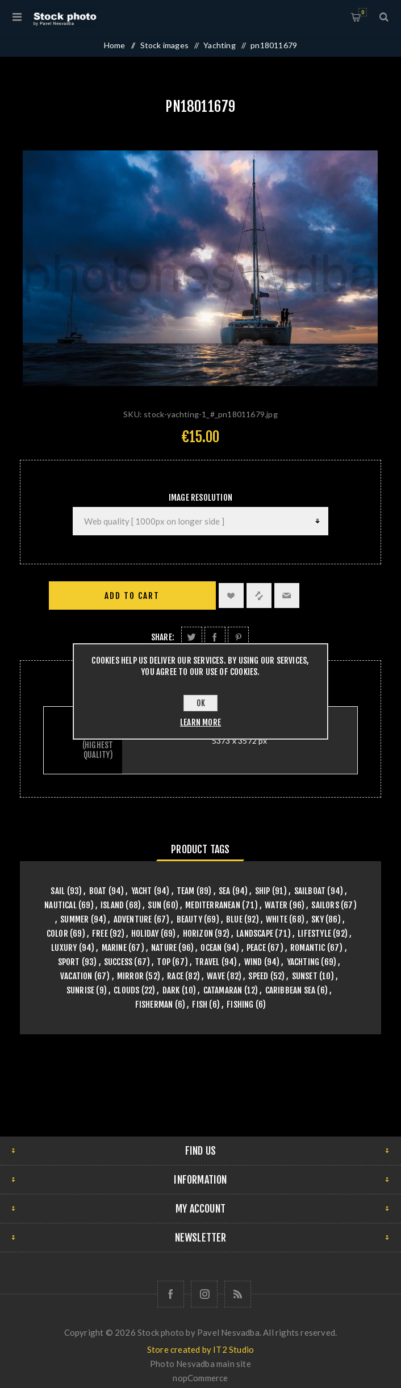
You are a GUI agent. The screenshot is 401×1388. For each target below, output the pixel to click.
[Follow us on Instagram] (204, 1294)
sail (58, 891)
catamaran (223, 990)
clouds (126, 990)
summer (74, 919)
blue (234, 919)
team (186, 891)
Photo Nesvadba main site (200, 1363)
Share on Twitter (191, 637)
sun (154, 905)
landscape (254, 933)
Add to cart (132, 595)
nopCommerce (200, 1378)
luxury (64, 947)
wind (253, 962)
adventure (133, 919)
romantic (307, 947)
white (276, 919)
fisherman (154, 1004)
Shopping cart (362, 12)
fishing (240, 1004)
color (57, 933)
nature (164, 947)
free (100, 933)
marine (114, 947)
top (163, 962)
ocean (211, 947)
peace (256, 947)
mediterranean (212, 905)
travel (207, 962)
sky (317, 919)
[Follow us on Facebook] (170, 1294)
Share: (162, 637)
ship (262, 891)
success (118, 962)
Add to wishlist (231, 595)
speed (258, 976)
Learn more (200, 722)
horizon (198, 933)
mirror (130, 976)
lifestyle (314, 933)
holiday (144, 933)
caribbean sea (290, 990)
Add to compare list (259, 595)
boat (98, 891)
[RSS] (237, 1294)
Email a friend (286, 595)
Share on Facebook (214, 637)
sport (69, 962)
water (276, 905)
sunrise (80, 990)
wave (216, 976)
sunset (305, 976)
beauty (189, 919)
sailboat (310, 891)
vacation (76, 976)
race (175, 976)
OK (201, 703)
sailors (325, 905)
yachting (303, 962)
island (112, 905)
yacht (141, 891)
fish (199, 1004)
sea (225, 891)
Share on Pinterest (238, 637)
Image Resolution (200, 497)
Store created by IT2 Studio (200, 1349)
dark (171, 990)
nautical (60, 905)
